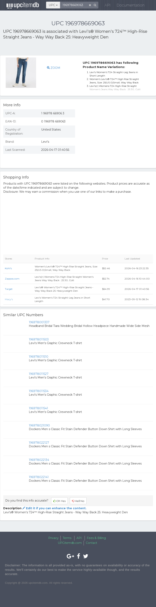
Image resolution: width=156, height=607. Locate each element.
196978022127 (39, 442)
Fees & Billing (96, 538)
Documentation (128, 6)
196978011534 (38, 391)
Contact (91, 543)
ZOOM (53, 68)
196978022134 (39, 460)
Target (9, 288)
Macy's (9, 299)
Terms (67, 538)
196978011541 (38, 408)
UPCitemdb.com (70, 543)
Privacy (53, 538)
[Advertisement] (50, 48)
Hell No (78, 501)
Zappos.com (12, 278)
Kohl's (8, 268)
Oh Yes (59, 501)
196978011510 (38, 356)
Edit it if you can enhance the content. (54, 508)
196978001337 (39, 322)
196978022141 (39, 477)
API (105, 6)
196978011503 (39, 339)
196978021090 (39, 425)
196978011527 (38, 374)
